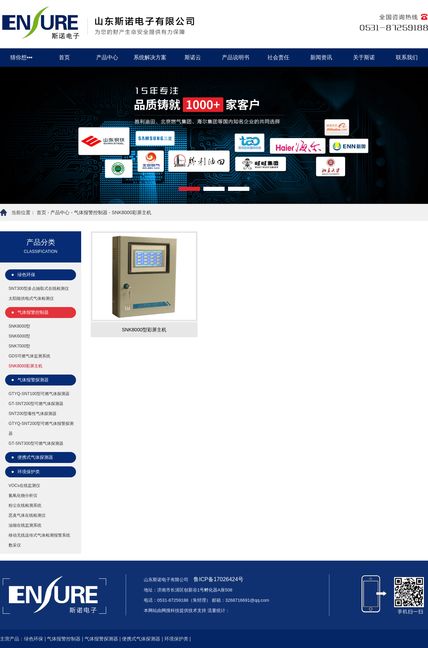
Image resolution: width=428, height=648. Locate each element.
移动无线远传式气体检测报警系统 (39, 535)
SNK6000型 (19, 336)
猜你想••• (21, 57)
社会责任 (278, 57)
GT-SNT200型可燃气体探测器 (36, 403)
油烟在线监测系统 (25, 525)
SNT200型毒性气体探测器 (32, 413)
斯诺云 (193, 57)
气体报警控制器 (91, 212)
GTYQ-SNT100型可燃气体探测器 (39, 393)
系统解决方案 (150, 57)
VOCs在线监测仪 (24, 485)
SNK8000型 (19, 326)
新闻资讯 (321, 57)
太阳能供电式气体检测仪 (31, 298)
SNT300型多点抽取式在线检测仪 (39, 288)
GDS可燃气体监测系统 (29, 356)
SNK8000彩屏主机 (131, 212)
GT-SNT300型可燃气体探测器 (36, 443)
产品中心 (107, 57)
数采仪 (15, 545)
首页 (64, 57)
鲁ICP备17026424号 (217, 579)
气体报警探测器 (33, 379)
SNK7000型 (19, 346)
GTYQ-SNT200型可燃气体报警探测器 (41, 428)
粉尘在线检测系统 (25, 505)
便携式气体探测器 (35, 457)
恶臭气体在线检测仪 (27, 515)
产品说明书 (235, 57)
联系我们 (407, 57)
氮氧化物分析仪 (23, 495)
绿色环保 (26, 274)
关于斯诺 (364, 57)
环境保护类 (28, 471)
